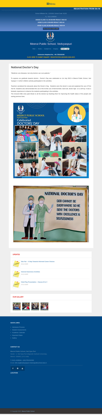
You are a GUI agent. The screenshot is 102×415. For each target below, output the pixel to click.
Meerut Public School (28, 411)
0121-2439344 (17, 360)
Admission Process (18, 327)
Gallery (14, 338)
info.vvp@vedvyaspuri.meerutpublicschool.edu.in (31, 363)
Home (40, 49)
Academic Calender (18, 332)
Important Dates (17, 335)
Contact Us (47, 49)
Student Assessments (19, 330)
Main (34, 49)
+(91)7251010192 (28, 360)
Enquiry (55, 49)
